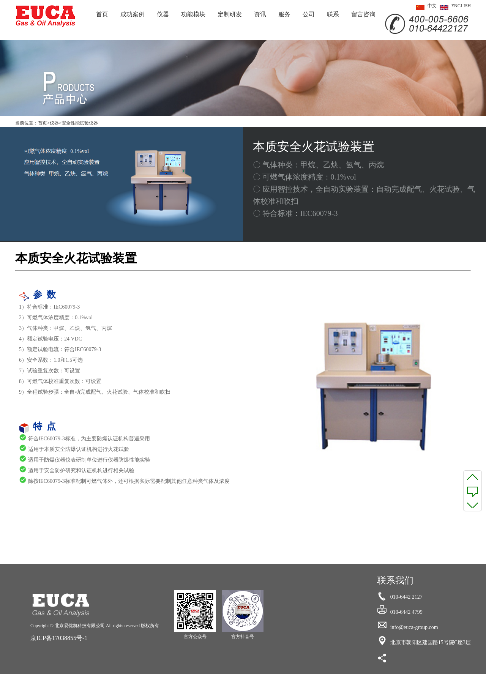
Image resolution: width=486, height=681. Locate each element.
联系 (333, 14)
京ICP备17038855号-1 (58, 638)
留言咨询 (363, 14)
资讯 (260, 14)
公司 (309, 14)
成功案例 (132, 14)
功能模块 (193, 14)
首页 (102, 14)
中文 (425, 7)
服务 (284, 14)
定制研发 (230, 14)
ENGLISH (454, 7)
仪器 (163, 14)
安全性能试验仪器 (80, 123)
